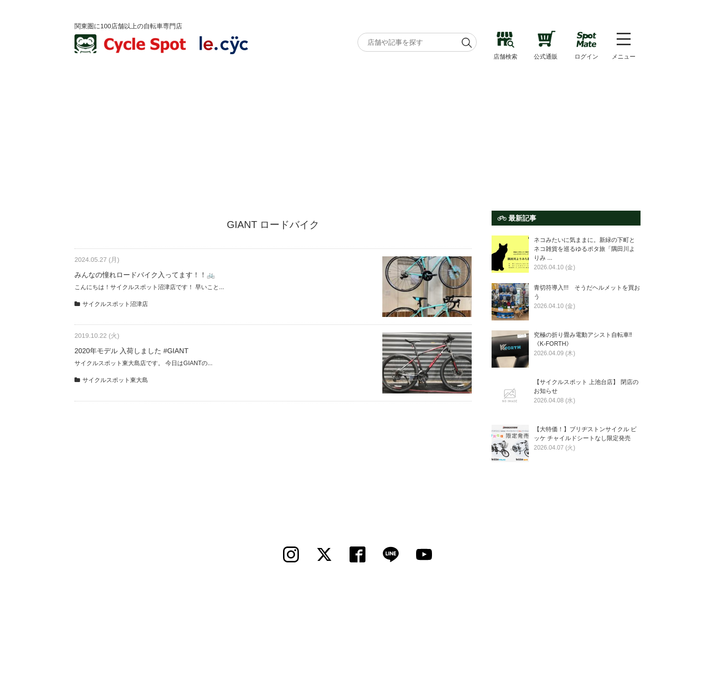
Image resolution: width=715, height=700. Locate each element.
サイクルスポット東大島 (115, 380)
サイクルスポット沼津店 (115, 304)
